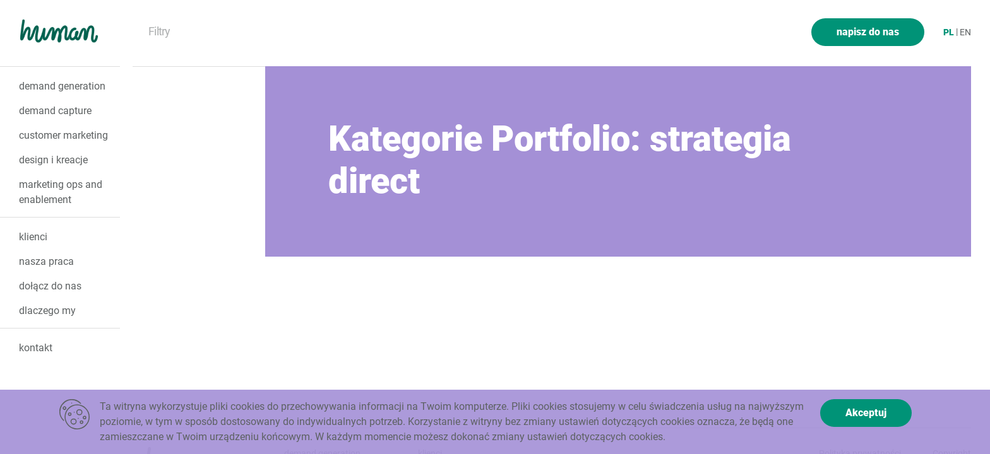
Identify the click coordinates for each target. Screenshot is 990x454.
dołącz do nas (50, 286)
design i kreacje (53, 160)
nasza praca (46, 261)
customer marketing (63, 135)
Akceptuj (865, 413)
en (965, 32)
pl (948, 32)
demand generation (62, 86)
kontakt (35, 348)
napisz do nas (868, 32)
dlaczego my (47, 311)
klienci (33, 237)
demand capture (55, 111)
